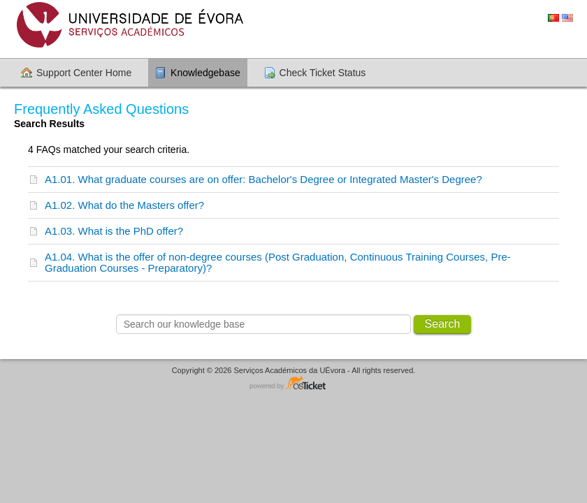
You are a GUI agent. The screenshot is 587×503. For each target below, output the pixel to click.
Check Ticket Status (323, 72)
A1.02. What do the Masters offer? (124, 205)
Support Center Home (83, 72)
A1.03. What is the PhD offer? (114, 231)
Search (443, 324)
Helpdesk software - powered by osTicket (293, 384)
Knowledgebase (205, 72)
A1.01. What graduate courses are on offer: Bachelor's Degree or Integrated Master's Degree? (263, 179)
